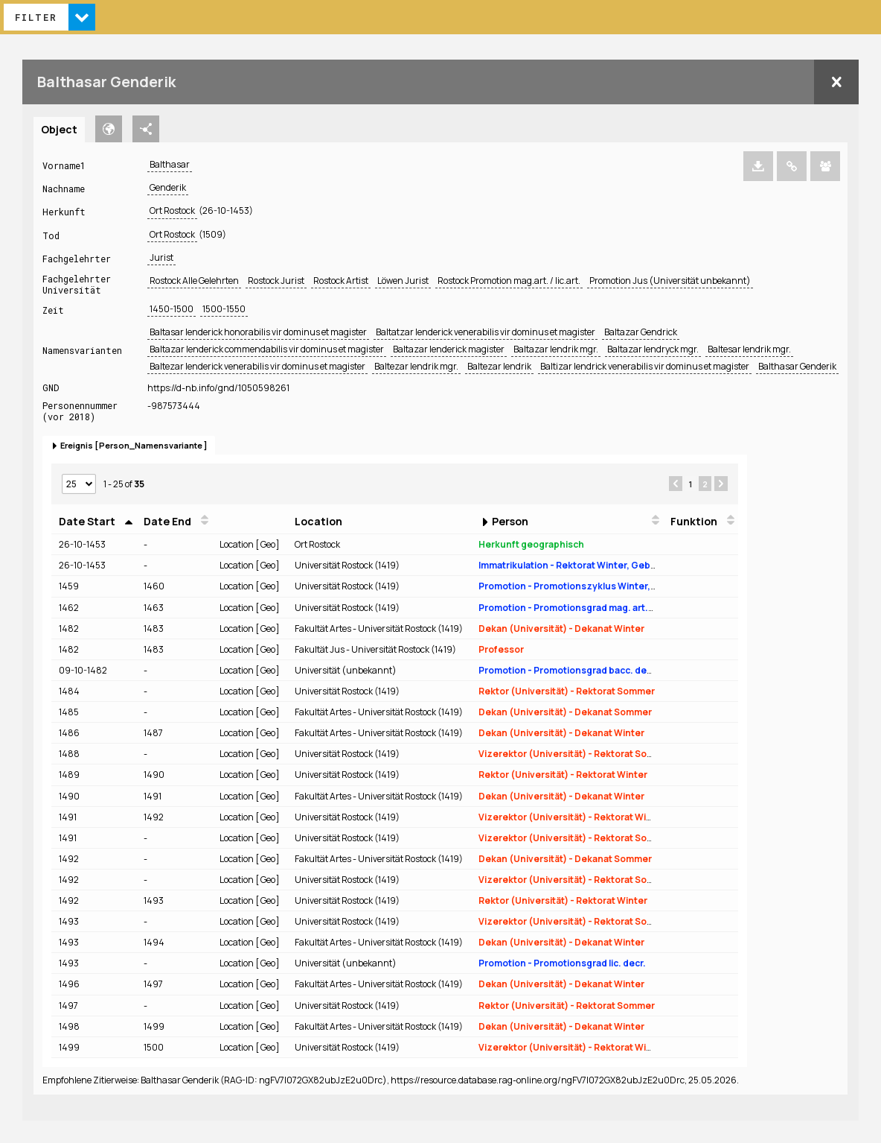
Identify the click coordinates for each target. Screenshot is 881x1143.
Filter (36, 17)
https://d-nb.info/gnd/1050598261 (218, 387)
